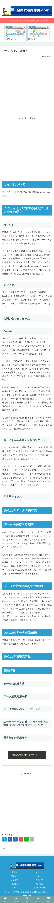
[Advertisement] (27, 86)
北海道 (14, 872)
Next (52, 33)
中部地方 (39, 876)
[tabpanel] (15, 33)
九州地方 (39, 884)
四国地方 (14, 884)
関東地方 (14, 876)
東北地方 (39, 872)
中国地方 (39, 880)
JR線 (15, 888)
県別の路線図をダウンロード (27, 755)
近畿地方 (14, 880)
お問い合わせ (39, 888)
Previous (2, 33)
